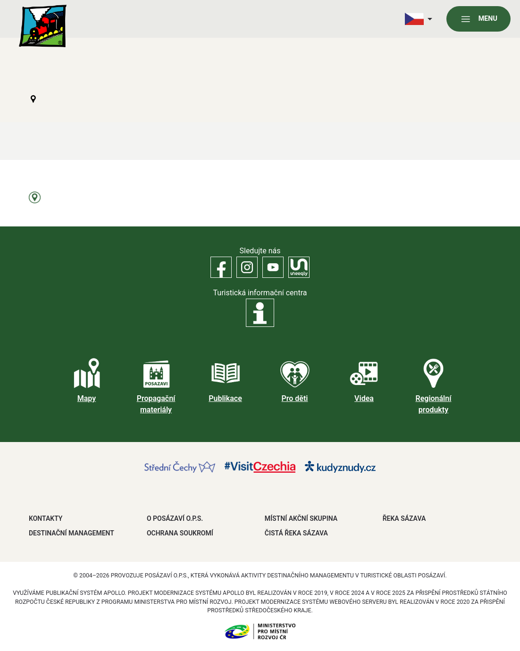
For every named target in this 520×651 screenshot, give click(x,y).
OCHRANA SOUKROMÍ (180, 533)
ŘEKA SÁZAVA (404, 518)
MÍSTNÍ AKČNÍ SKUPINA (301, 518)
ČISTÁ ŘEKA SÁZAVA (296, 533)
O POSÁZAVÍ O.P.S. (175, 518)
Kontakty (45, 518)
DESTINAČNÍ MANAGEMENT (71, 533)
